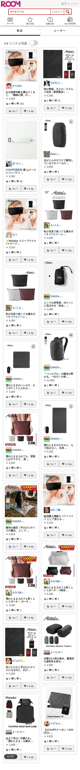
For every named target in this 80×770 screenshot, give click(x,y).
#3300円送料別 (14, 169)
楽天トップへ (69, 3)
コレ (15, 111)
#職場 (62, 590)
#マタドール (18, 316)
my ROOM (70, 21)
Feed (10, 21)
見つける (30, 21)
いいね (30, 111)
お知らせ (50, 21)
